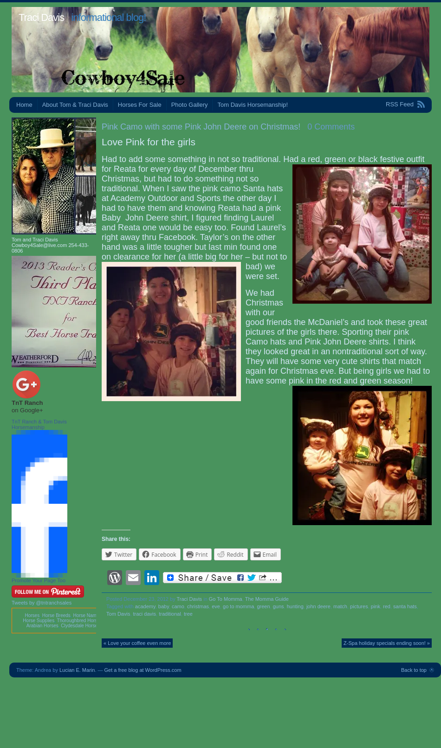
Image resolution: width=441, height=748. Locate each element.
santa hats (405, 606)
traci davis (144, 614)
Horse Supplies (38, 620)
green (263, 606)
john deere (318, 606)
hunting (295, 606)
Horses (32, 615)
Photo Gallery (189, 104)
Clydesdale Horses (80, 625)
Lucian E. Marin (77, 670)
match (340, 606)
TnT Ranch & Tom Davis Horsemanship (39, 424)
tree (188, 614)
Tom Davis (118, 614)
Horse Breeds (56, 615)
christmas (198, 606)
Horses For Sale (140, 104)
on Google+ (27, 410)
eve (216, 606)
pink (375, 606)
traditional (170, 614)
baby (163, 606)
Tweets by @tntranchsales (41, 602)
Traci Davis (41, 17)
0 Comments (331, 126)
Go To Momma (225, 599)
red (386, 606)
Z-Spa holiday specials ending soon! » (387, 643)
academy (145, 606)
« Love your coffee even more (137, 643)
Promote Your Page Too (38, 580)
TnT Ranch (27, 402)
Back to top (414, 670)
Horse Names (87, 615)
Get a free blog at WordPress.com (143, 670)
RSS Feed (400, 104)
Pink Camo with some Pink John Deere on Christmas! (201, 126)
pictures (359, 606)
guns (278, 606)
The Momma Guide (267, 599)
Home (24, 104)
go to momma (238, 606)
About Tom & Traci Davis (75, 104)
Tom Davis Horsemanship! (252, 104)
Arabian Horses (42, 625)
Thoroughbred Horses (79, 620)
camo (178, 606)
